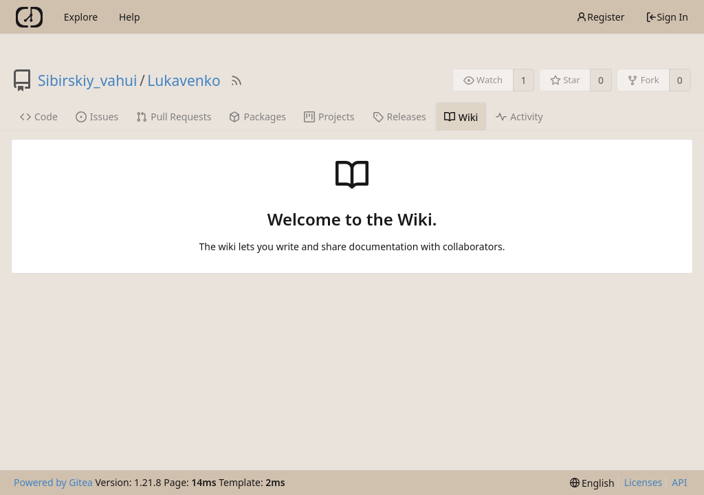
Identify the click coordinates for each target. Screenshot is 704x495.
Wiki (461, 117)
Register (600, 16)
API (679, 482)
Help (129, 16)
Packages (257, 116)
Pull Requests (173, 116)
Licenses (643, 482)
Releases (399, 116)
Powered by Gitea (53, 482)
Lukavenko (183, 80)
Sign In (667, 16)
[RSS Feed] (236, 80)
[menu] (592, 483)
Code (39, 116)
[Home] (29, 17)
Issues (97, 116)
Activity (519, 116)
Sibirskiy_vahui (88, 80)
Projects (329, 116)
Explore (81, 16)
